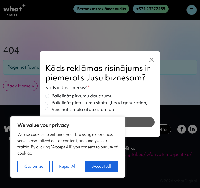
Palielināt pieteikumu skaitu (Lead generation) (100, 102)
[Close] (151, 60)
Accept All (101, 166)
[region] (67, 147)
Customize (33, 166)
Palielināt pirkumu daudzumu (82, 96)
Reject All (67, 166)
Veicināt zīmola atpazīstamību (83, 109)
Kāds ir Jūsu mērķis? (67, 87)
